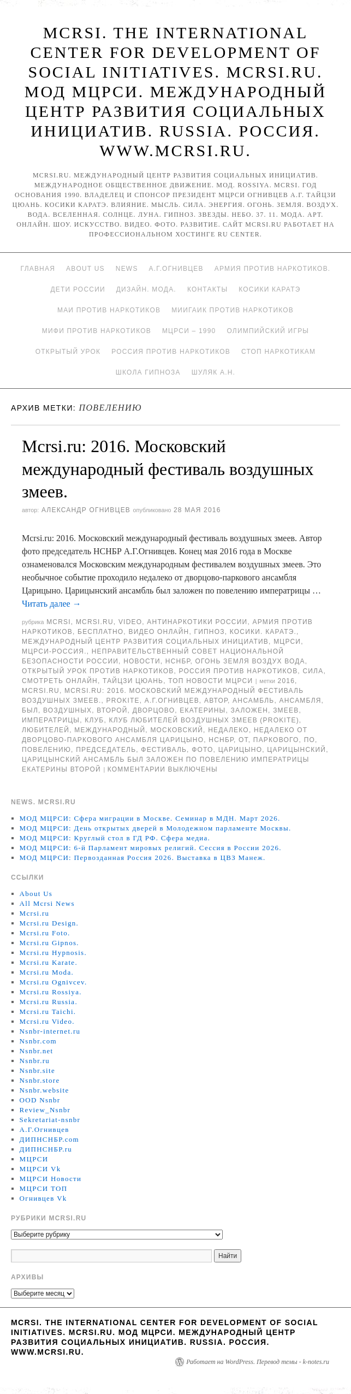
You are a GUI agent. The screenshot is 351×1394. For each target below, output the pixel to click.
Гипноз (209, 632)
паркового (276, 740)
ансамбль (253, 700)
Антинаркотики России (197, 622)
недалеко (228, 730)
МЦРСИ (287, 641)
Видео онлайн (158, 632)
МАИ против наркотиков (108, 310)
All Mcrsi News (47, 903)
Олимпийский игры (268, 331)
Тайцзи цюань (133, 681)
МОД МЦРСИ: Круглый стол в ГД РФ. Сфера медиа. (115, 838)
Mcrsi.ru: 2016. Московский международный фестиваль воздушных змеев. (168, 468)
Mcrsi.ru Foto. (45, 933)
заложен (249, 710)
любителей (45, 730)
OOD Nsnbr (40, 1100)
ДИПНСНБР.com (49, 1139)
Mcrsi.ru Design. (49, 923)
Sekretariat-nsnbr (50, 1120)
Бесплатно (100, 632)
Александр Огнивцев (85, 510)
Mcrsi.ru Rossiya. (51, 992)
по (309, 740)
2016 (286, 681)
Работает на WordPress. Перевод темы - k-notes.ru (257, 1362)
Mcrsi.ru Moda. (47, 972)
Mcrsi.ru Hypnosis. (53, 952)
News (127, 268)
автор (216, 700)
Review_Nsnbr (45, 1110)
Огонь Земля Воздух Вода (250, 661)
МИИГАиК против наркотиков (232, 310)
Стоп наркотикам (278, 351)
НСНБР (178, 661)
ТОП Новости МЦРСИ (210, 681)
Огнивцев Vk (43, 1198)
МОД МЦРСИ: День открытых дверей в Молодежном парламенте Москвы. (155, 828)
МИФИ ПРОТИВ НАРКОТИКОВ (96, 331)
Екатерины (202, 710)
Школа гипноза (148, 372)
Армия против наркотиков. (273, 268)
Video (130, 622)
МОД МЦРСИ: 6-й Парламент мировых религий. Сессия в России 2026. (151, 848)
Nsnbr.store (40, 1080)
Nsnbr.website (44, 1090)
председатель (106, 750)
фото (202, 750)
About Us (85, 268)
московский (176, 730)
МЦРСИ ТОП (44, 1188)
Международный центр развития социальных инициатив (145, 641)
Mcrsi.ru (95, 622)
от (243, 740)
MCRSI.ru (41, 691)
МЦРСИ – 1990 (189, 331)
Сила (312, 671)
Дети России (78, 289)
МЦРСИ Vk (40, 1169)
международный (109, 730)
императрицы (51, 720)
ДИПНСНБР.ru (46, 1149)
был (30, 710)
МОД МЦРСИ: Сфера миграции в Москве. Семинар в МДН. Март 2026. (150, 818)
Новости (141, 661)
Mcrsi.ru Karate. (49, 962)
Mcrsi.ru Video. (47, 1021)
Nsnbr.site (37, 1070)
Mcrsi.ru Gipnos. (49, 943)
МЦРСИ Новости (51, 1178)
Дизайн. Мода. (146, 289)
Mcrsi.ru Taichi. (48, 1011)
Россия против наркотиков (170, 351)
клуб (94, 720)
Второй (112, 710)
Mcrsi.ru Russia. (49, 1002)
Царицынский (296, 750)
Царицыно (240, 750)
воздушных (67, 710)
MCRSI (58, 622)
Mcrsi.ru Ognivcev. (53, 982)
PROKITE (123, 700)
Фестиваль (164, 750)
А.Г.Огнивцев (176, 268)
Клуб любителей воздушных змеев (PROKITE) (204, 720)
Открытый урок (67, 351)
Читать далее (51, 603)
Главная (38, 268)
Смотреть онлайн (60, 681)
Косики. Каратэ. (263, 632)
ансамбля (300, 700)
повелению (46, 750)
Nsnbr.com (38, 1041)
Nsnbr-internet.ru (50, 1031)
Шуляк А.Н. (213, 372)
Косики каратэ (269, 289)
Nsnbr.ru (35, 1061)
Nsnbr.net (36, 1051)
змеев (286, 710)
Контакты (207, 289)
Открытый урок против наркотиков (98, 671)
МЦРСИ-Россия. (54, 651)
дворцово (154, 710)
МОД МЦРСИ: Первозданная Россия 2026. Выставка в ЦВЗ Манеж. (143, 857)
